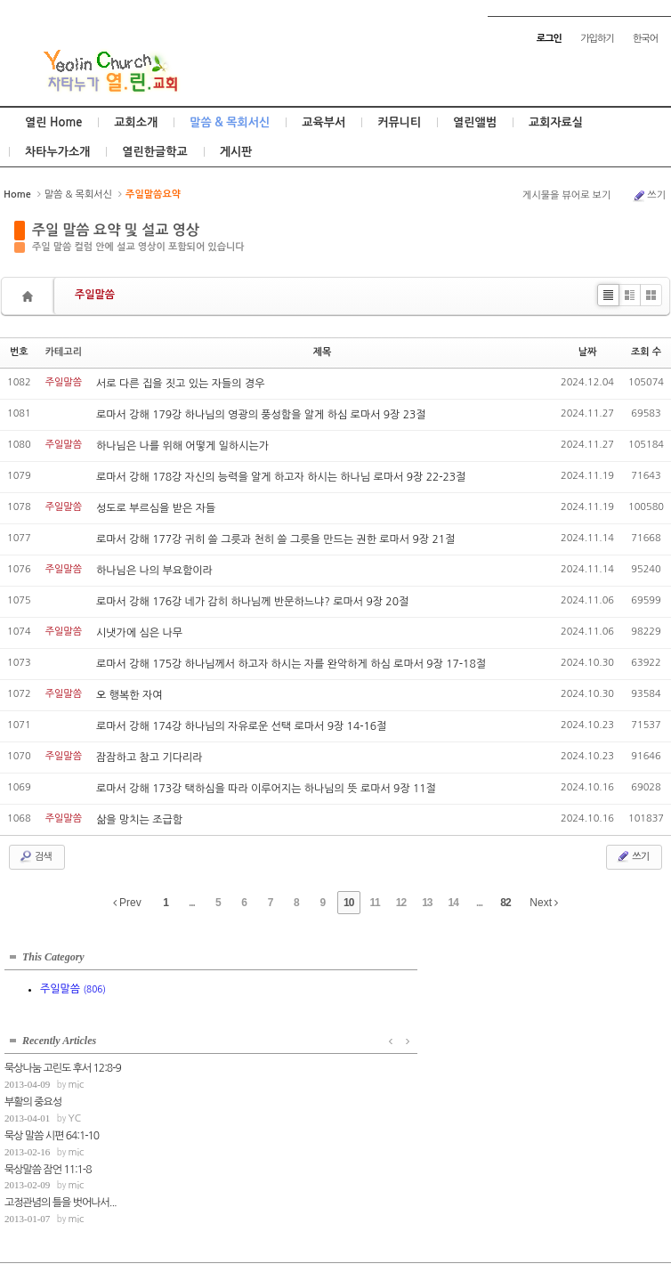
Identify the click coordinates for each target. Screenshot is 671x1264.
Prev (127, 902)
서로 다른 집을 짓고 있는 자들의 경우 (180, 383)
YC (261, 1029)
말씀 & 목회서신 (230, 122)
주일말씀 (95, 294)
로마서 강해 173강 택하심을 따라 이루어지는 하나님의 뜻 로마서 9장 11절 (266, 788)
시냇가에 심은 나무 (139, 633)
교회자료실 (556, 122)
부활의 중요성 (219, 1013)
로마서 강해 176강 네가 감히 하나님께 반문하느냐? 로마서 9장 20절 (252, 601)
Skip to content (335, 15)
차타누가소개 (57, 152)
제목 (322, 352)
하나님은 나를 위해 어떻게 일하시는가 (182, 446)
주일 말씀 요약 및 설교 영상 (115, 230)
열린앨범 (475, 122)
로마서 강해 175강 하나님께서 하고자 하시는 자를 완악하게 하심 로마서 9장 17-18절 (291, 664)
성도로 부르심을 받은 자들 (155, 508)
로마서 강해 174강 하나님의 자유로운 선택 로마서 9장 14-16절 (241, 726)
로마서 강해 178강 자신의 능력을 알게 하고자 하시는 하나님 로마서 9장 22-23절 (280, 477)
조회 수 (646, 352)
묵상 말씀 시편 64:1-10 (238, 1046)
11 (374, 902)
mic (263, 996)
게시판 (236, 152)
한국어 (645, 39)
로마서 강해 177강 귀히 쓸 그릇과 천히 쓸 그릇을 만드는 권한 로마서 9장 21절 (275, 539)
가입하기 (596, 39)
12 (401, 902)
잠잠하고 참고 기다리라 (149, 757)
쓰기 (649, 196)
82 (505, 902)
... (192, 902)
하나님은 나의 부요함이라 (154, 570)
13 (427, 902)
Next (544, 902)
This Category (53, 952)
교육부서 (323, 122)
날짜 (587, 352)
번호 (19, 352)
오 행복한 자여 (129, 695)
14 (453, 902)
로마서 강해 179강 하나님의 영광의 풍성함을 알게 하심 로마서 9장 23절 (261, 414)
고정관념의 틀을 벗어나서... (247, 1114)
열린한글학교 (154, 152)
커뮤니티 (399, 122)
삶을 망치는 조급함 (139, 819)
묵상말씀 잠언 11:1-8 (234, 1080)
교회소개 (136, 122)
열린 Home (53, 122)
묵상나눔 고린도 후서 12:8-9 (249, 980)
